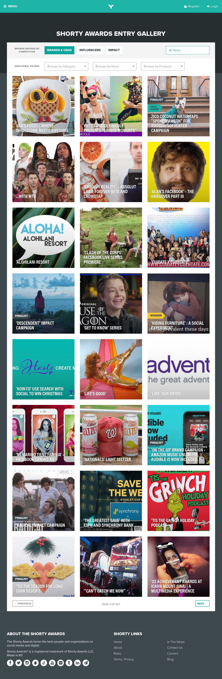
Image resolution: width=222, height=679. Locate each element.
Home (118, 642)
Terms (118, 659)
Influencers (90, 50)
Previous (22, 603)
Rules (117, 653)
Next (202, 603)
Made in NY (14, 655)
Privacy (129, 659)
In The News (176, 642)
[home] (111, 6)
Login (212, 6)
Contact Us (175, 648)
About (118, 648)
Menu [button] (10, 6)
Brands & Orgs (59, 50)
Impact (114, 50)
